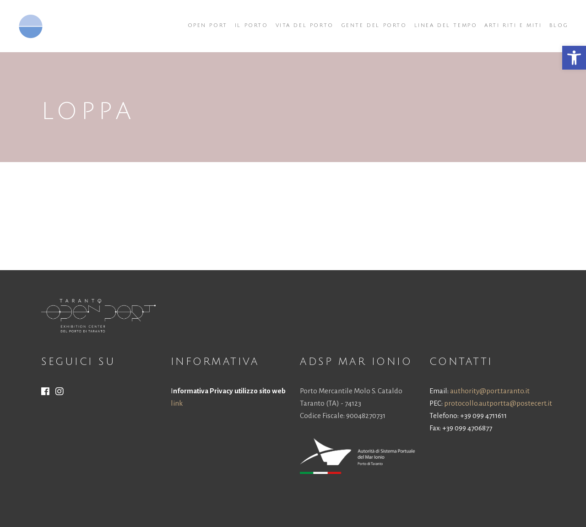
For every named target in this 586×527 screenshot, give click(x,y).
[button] (574, 58)
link (177, 403)
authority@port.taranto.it (490, 391)
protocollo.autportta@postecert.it (498, 403)
